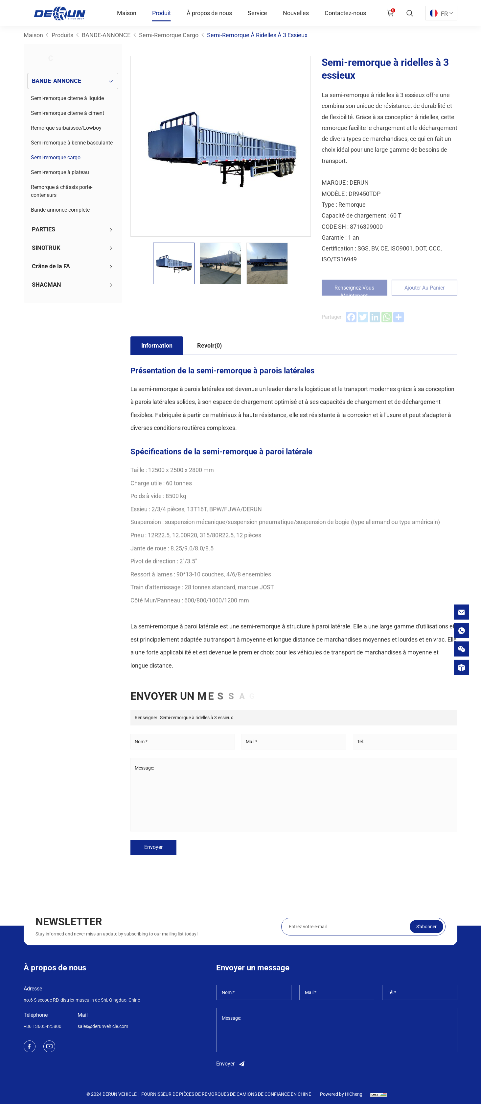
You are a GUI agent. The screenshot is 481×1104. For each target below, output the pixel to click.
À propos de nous (209, 13)
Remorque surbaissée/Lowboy (66, 128)
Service (257, 13)
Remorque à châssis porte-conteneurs (61, 191)
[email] (461, 611)
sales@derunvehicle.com (103, 1026)
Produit (161, 13)
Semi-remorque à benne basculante (72, 143)
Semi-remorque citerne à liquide (67, 98)
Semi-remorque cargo (55, 157)
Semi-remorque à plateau (60, 172)
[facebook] (29, 1046)
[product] (461, 667)
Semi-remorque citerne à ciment (67, 113)
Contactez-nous (345, 13)
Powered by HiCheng (341, 1094)
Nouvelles (296, 13)
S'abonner (426, 942)
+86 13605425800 (42, 1026)
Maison (126, 13)
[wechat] (461, 648)
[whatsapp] (461, 630)
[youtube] (49, 1046)
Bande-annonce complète (60, 210)
